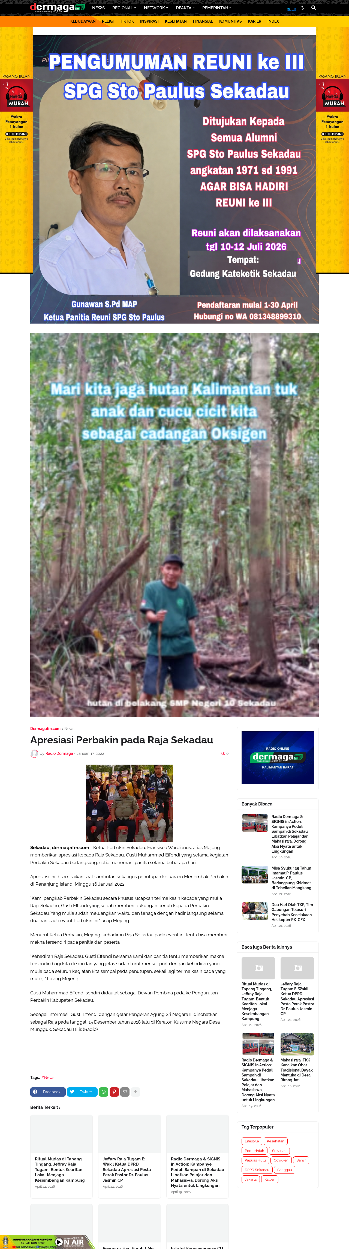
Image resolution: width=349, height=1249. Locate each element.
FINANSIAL (203, 21)
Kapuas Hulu (255, 1160)
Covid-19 (281, 1160)
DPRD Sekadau (257, 1170)
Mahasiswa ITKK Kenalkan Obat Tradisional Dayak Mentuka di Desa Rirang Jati (297, 1070)
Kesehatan (275, 1141)
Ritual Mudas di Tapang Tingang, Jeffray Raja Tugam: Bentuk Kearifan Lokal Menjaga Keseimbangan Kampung (60, 1170)
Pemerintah (254, 1151)
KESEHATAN (176, 21)
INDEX (273, 21)
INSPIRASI (149, 21)
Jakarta (251, 1179)
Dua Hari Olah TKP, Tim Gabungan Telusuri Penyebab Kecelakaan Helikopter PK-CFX (292, 912)
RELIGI (108, 21)
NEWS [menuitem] (98, 7)
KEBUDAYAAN (83, 21)
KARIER (254, 21)
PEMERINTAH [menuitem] (215, 7)
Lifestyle (252, 1141)
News (69, 729)
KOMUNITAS (230, 21)
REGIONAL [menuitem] (122, 7)
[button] (302, 8)
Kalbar (269, 1179)
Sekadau (279, 1151)
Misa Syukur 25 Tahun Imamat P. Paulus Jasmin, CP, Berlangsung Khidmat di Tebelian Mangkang (291, 878)
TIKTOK (127, 21)
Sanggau (284, 1170)
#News (47, 1077)
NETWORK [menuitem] (154, 7)
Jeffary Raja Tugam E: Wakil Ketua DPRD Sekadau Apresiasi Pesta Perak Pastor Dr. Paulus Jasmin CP (127, 1170)
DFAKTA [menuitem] (183, 7)
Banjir (301, 1160)
